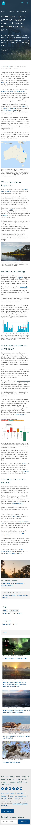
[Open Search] (27, 3)
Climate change (14, 610)
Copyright (4, 796)
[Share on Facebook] (8, 54)
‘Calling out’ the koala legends (11, 762)
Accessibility (20, 793)
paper (25, 106)
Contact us (7, 811)
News (11, 11)
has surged (24, 287)
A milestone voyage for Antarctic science (14, 658)
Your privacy (19, 799)
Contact (4, 50)
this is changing (20, 414)
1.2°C (12, 210)
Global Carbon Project (11, 110)
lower (24, 463)
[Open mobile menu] (22, 3)
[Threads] (17, 788)
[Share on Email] (19, 54)
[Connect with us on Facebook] (2, 788)
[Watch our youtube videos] (21, 788)
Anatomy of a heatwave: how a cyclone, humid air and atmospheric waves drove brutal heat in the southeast (14, 684)
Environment (6, 624)
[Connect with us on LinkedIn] (10, 788)
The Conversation (17, 613)
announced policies (7, 91)
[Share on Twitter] (12, 54)
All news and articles (20, 11)
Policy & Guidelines (6, 799)
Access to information (7, 793)
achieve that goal (17, 503)
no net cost (16, 516)
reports (4, 215)
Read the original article (13, 553)
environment (6, 613)
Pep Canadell (6, 66)
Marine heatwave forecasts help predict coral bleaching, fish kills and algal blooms (16, 711)
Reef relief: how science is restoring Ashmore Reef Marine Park (16, 737)
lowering (25, 471)
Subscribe (24, 821)
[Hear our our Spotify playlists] (13, 788)
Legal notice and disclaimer (18, 796)
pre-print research (10, 108)
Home (2, 11)
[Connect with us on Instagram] (6, 788)
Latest (4, 633)
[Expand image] (15, 154)
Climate (5, 610)
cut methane (20, 91)
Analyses (20, 278)
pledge (4, 82)
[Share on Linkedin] (15, 54)
